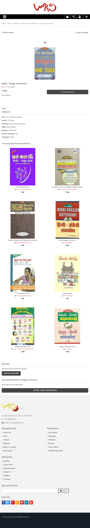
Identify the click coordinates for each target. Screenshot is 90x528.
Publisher (5, 124)
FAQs (5, 436)
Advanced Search (9, 468)
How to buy (7, 432)
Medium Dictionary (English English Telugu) (67, 187)
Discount (51, 443)
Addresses (52, 440)
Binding (4, 130)
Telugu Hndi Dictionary (67, 346)
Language (5, 137)
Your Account (52, 432)
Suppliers (6, 475)
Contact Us (7, 472)
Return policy (7, 451)
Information (52, 436)
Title (3, 117)
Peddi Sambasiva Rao (23, 242)
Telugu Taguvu (67, 293)
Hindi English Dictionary (67, 240)
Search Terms (8, 465)
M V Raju (7, 87)
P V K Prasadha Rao (24, 189)
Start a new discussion (45, 390)
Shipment (6, 443)
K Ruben (68, 349)
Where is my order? (10, 447)
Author (4, 120)
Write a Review (9, 32)
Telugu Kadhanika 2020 (23, 346)
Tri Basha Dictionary (22, 293)
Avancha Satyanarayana (68, 189)
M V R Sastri (68, 296)
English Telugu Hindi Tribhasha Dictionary (22, 240)
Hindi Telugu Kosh (22, 187)
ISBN (3, 127)
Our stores (6, 479)
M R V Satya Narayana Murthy (23, 349)
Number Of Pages (8, 134)
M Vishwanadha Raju (24, 296)
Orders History (53, 447)
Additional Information (55, 451)
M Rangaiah (68, 242)
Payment (6, 440)
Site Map (6, 461)
